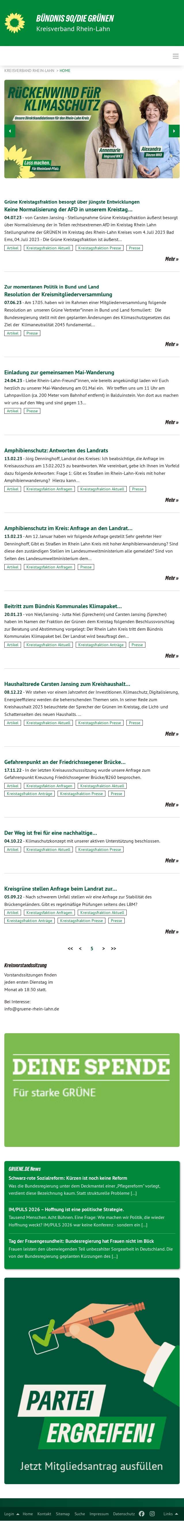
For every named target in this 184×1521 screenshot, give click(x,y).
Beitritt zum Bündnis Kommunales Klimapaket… (63, 606)
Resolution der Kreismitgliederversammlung (58, 294)
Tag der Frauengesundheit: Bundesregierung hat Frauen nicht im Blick (81, 1241)
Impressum (99, 1513)
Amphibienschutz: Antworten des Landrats (56, 450)
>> (113, 948)
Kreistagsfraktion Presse (99, 248)
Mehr (170, 259)
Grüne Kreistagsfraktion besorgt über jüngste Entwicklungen (72, 201)
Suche (80, 1513)
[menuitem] (28, 1514)
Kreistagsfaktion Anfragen (49, 489)
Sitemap (63, 1513)
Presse (134, 248)
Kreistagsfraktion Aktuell (48, 248)
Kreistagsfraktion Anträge (101, 644)
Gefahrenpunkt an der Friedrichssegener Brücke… (65, 762)
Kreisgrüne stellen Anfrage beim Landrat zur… (60, 888)
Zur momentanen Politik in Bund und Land (51, 286)
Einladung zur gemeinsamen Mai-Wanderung (59, 372)
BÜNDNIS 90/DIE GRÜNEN (75, 18)
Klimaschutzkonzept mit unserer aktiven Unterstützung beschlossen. (82, 841)
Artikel (12, 248)
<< (70, 948)
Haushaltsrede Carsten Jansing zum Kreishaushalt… (67, 684)
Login (9, 1513)
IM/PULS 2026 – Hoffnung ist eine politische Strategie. (66, 1209)
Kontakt (44, 1513)
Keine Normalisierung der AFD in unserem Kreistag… (68, 209)
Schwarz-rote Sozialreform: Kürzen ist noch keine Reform (68, 1178)
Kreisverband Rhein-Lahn (29, 70)
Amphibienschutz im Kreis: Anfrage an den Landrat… (68, 528)
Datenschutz (124, 1513)
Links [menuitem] (168, 1513)
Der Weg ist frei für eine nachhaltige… (50, 833)
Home (28, 1513)
